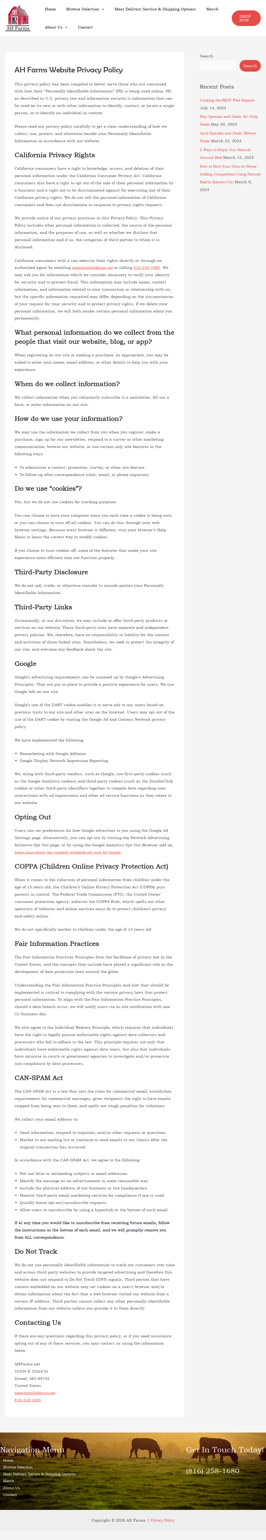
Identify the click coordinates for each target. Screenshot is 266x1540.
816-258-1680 (151, 267)
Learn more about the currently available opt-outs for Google (73, 852)
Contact (81, 27)
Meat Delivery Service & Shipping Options (148, 8)
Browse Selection (81, 9)
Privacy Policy (162, 1529)
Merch (203, 8)
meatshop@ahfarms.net (94, 267)
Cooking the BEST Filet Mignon (230, 100)
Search (206, 55)
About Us (55, 27)
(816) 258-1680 (216, 1470)
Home (49, 8)
